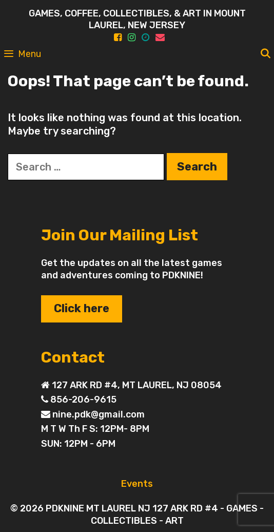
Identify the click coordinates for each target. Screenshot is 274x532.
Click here (81, 308)
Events (137, 483)
